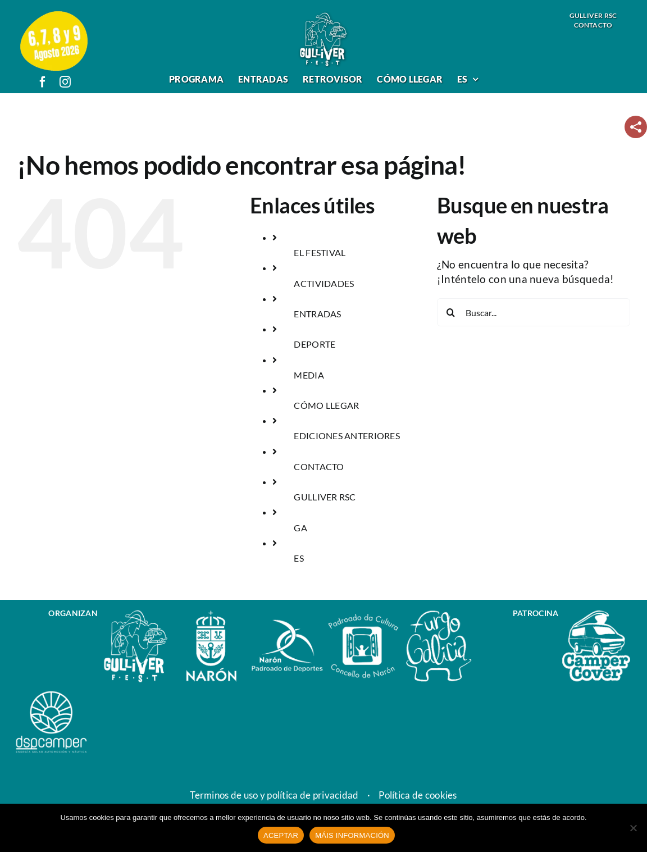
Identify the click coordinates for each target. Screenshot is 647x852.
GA (300, 527)
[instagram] (65, 82)
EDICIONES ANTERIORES (347, 435)
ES (299, 558)
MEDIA (309, 375)
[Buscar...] (533, 312)
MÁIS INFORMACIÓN (352, 835)
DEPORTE (314, 344)
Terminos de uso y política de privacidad (274, 795)
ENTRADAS (317, 313)
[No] (633, 827)
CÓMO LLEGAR (326, 405)
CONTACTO (319, 466)
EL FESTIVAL (319, 252)
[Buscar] (451, 312)
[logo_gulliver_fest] (323, 16)
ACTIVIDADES (324, 283)
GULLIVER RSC (325, 496)
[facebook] (42, 82)
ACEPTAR (280, 835)
